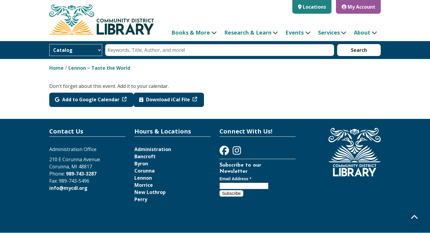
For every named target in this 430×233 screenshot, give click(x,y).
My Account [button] (358, 7)
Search (359, 50)
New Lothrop (150, 192)
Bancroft (145, 156)
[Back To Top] (414, 217)
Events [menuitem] (294, 32)
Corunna (144, 170)
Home (56, 68)
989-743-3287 (81, 173)
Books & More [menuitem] (190, 32)
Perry (140, 199)
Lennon (143, 178)
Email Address (235, 178)
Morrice (143, 185)
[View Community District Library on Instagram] (237, 152)
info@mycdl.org (68, 188)
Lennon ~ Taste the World (99, 68)
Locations (314, 7)
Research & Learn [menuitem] (247, 32)
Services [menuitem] (329, 32)
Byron (141, 163)
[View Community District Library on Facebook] (224, 152)
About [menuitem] (362, 32)
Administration (152, 149)
